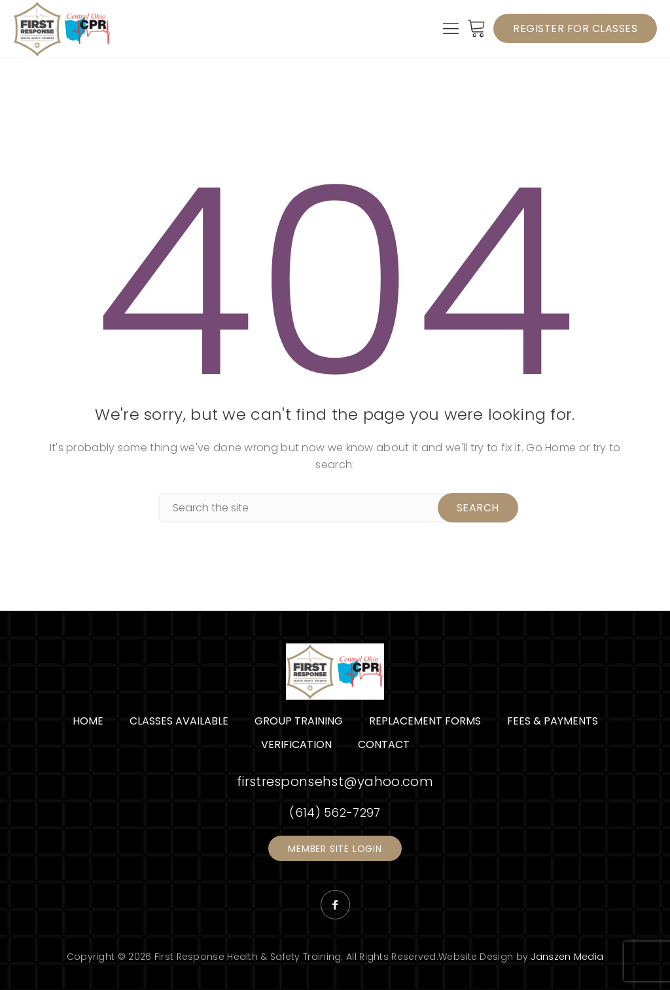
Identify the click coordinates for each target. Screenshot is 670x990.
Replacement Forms (425, 720)
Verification (296, 743)
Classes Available (179, 720)
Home (88, 720)
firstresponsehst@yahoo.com (335, 780)
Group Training (299, 720)
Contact (384, 743)
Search (477, 507)
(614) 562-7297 (334, 812)
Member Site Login (335, 848)
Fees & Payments (552, 720)
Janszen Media (567, 956)
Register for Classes (575, 27)
